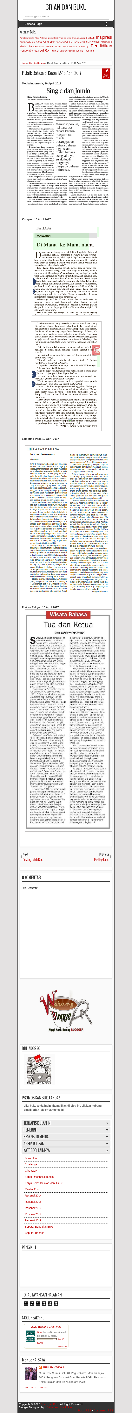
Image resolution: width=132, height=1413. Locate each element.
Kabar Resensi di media (39, 1176)
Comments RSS (103, 1410)
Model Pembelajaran (66, 46)
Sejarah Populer (67, 51)
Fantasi (90, 37)
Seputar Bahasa (34, 1232)
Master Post (32, 1189)
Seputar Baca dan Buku (39, 1226)
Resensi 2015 (33, 1201)
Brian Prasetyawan (53, 1367)
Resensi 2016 (33, 1208)
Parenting (83, 46)
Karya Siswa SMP (82, 42)
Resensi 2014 (33, 1195)
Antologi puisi (46, 38)
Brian (40, 1332)
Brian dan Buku (66, 7)
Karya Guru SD (27, 42)
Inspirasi (104, 37)
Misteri (49, 46)
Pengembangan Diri (32, 50)
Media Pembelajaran (32, 46)
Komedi (96, 41)
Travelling (88, 50)
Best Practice (59, 38)
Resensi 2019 (33, 1220)
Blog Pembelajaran (76, 38)
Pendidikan (101, 45)
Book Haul (31, 1158)
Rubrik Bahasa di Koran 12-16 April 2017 (51, 73)
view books (62, 1346)
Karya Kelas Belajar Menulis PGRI (45, 1183)
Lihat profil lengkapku (37, 1387)
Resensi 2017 (33, 1214)
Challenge (31, 1164)
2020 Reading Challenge (46, 1326)
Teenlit (79, 50)
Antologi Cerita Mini (29, 38)
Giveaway (31, 1170)
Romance (52, 50)
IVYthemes (51, 1407)
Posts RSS (84, 1410)
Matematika (106, 42)
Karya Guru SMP (45, 41)
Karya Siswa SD (64, 42)
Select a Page (33, 23)
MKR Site (66, 1407)
